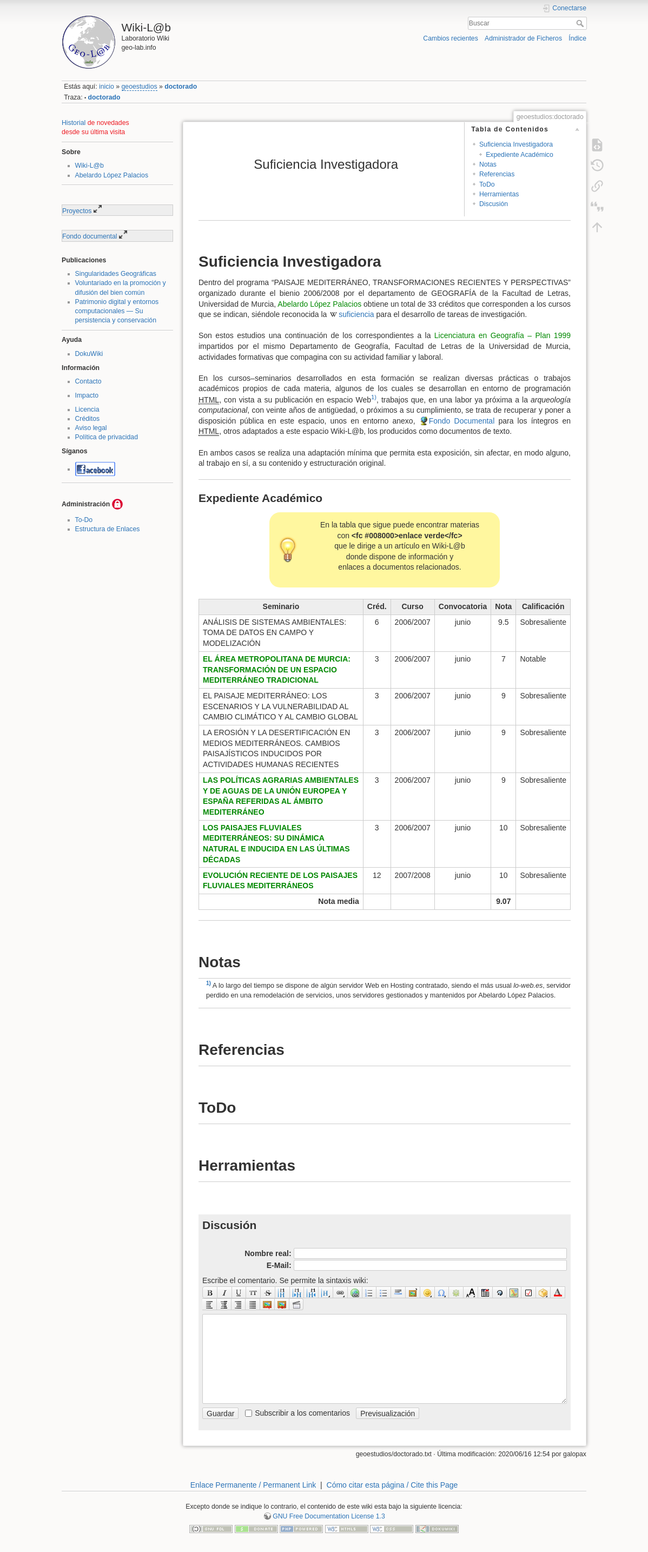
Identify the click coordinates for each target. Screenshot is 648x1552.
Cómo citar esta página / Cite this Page (392, 1485)
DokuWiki (89, 354)
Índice (577, 38)
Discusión (493, 204)
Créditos (87, 418)
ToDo (487, 184)
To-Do (84, 520)
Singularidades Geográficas (116, 274)
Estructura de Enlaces (107, 529)
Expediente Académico (519, 154)
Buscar (581, 23)
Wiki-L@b (89, 165)
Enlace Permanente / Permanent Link (253, 1485)
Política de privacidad (106, 437)
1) (373, 397)
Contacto (88, 381)
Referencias (496, 174)
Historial (73, 123)
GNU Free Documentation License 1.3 (329, 1516)
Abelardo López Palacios (112, 175)
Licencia (87, 409)
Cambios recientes (450, 38)
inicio (106, 86)
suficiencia (356, 314)
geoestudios (139, 86)
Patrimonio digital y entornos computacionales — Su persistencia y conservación (117, 311)
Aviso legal (91, 428)
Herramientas (499, 194)
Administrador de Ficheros (523, 38)
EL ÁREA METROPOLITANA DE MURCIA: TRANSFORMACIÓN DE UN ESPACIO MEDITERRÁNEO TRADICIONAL (277, 669)
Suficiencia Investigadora (516, 144)
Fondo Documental (462, 421)
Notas (488, 164)
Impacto (87, 395)
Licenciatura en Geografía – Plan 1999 (502, 335)
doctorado (180, 86)
